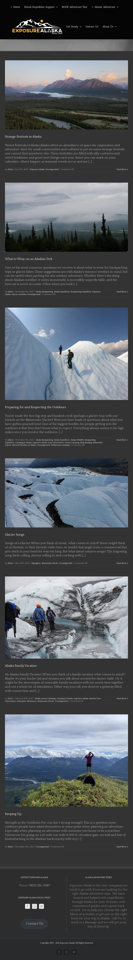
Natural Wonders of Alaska (24, 445)
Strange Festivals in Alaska (23, 136)
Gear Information (56, 443)
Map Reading (86, 443)
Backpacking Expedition (80, 292)
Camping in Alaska (23, 443)
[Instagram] (34, 906)
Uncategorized (51, 169)
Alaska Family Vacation (21, 666)
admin (10, 292)
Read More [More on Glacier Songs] (121, 563)
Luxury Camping (72, 443)
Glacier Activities (19, 294)
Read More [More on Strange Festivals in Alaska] (121, 169)
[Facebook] (27, 906)
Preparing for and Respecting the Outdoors (35, 407)
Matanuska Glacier (50, 563)
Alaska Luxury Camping (45, 698)
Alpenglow (36, 563)
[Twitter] (41, 906)
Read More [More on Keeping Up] (121, 847)
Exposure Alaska (37, 169)
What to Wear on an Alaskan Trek (28, 259)
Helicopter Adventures (27, 701)
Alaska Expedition (61, 292)
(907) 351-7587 (39, 885)
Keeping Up (13, 814)
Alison (10, 169)
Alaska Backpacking (44, 292)
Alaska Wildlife (77, 440)
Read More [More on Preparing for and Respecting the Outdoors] (121, 440)
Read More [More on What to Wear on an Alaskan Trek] (121, 292)
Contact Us (34, 924)
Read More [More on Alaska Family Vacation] (121, 698)
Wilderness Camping (60, 445)
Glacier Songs (14, 534)
